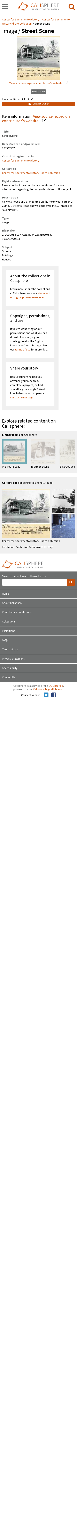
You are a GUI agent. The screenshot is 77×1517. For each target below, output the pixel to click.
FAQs (5, 640)
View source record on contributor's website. (36, 119)
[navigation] (5, 7)
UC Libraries (56, 686)
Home (5, 594)
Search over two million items (24, 576)
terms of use (22, 350)
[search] (72, 7)
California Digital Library (47, 689)
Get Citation (38, 91)
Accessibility (9, 668)
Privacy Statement (13, 659)
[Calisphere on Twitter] (46, 695)
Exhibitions (8, 631)
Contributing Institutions (17, 612)
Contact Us (8, 677)
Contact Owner (39, 104)
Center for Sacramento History (21, 20)
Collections (9, 622)
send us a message (21, 398)
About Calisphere (12, 603)
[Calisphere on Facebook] (53, 695)
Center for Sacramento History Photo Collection (31, 173)
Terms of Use (10, 649)
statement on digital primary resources (30, 295)
